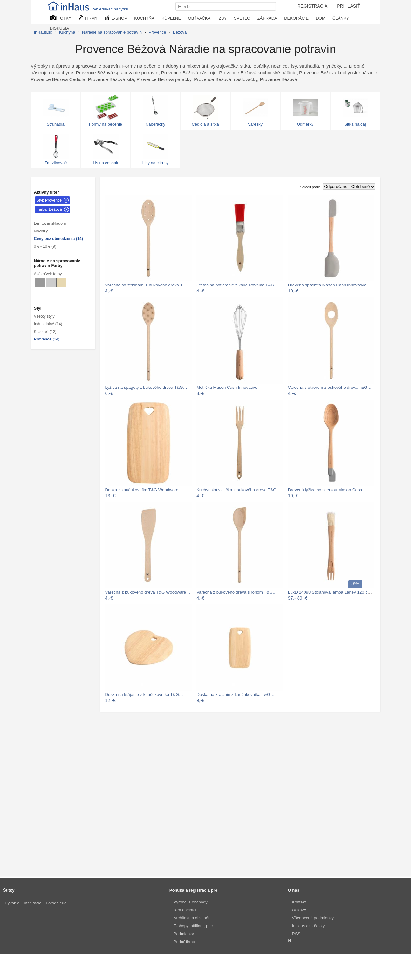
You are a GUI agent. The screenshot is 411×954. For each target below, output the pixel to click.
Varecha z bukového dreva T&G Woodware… (147, 592)
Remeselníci (185, 910)
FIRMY (88, 18)
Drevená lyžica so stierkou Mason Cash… (327, 489)
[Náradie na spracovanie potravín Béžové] (61, 282)
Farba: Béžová (49, 209)
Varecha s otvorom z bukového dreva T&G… (330, 387)
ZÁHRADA (267, 18)
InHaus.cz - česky (308, 925)
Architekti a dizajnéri (192, 918)
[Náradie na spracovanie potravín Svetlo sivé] (51, 282)
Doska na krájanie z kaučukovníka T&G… (144, 694)
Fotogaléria (56, 903)
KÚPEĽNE (171, 18)
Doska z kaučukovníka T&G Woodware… (144, 489)
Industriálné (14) (48, 324)
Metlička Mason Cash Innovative (226, 387)
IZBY (222, 18)
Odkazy (299, 910)
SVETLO (242, 18)
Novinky (41, 231)
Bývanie (12, 903)
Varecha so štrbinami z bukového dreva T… (146, 285)
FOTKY (61, 18)
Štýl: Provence (49, 200)
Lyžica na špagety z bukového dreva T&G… (146, 387)
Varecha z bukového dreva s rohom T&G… (236, 592)
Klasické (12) (45, 331)
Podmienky (184, 933)
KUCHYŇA (144, 18)
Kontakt (299, 902)
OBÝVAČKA (199, 18)
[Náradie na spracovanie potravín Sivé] (40, 282)
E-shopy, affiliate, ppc (193, 925)
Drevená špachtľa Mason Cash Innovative (327, 285)
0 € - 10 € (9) (45, 246)
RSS (296, 933)
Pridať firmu (184, 941)
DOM (320, 18)
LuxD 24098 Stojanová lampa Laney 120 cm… (331, 592)
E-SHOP (116, 18)
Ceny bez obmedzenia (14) (58, 239)
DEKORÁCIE (296, 18)
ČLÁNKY (340, 18)
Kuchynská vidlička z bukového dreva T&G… (238, 489)
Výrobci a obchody (191, 902)
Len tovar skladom (50, 223)
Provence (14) (47, 339)
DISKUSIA (59, 28)
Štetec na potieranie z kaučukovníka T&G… (237, 285)
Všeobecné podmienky (313, 918)
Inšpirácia (33, 903)
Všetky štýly (44, 316)
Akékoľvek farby (48, 274)
